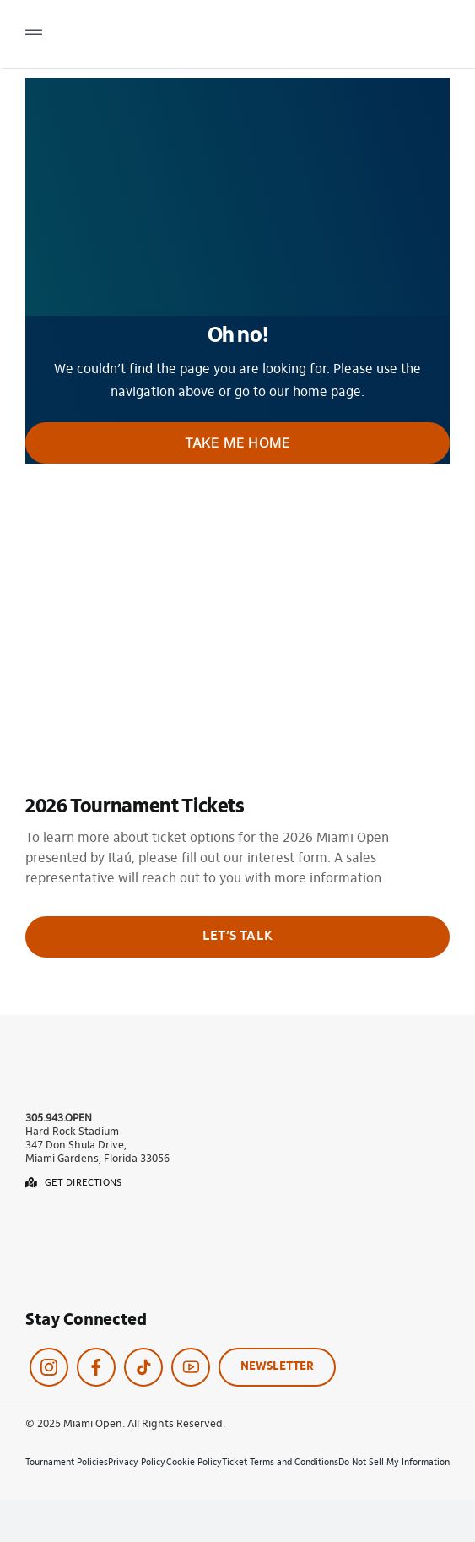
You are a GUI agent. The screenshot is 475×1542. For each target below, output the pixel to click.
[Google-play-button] (76, 1261)
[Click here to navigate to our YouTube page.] (190, 1367)
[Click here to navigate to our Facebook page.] (96, 1367)
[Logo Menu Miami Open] (382, 26)
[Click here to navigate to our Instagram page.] (49, 1367)
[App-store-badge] (76, 1219)
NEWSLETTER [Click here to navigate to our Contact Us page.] (277, 1367)
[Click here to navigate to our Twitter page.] (143, 1367)
